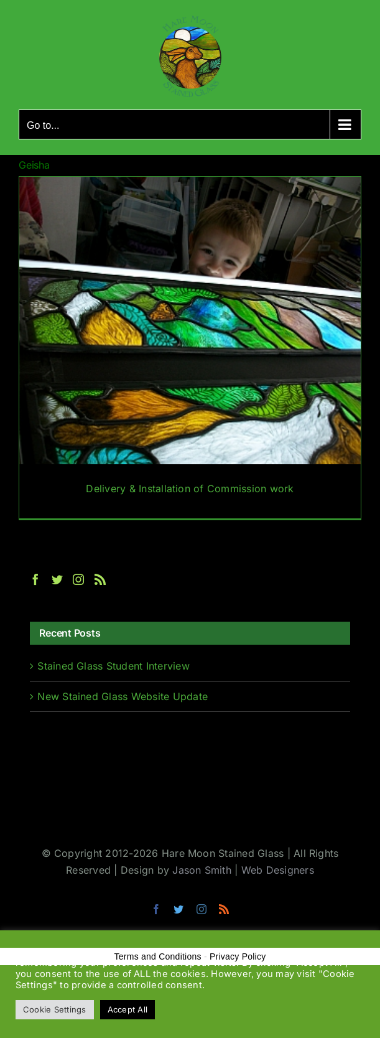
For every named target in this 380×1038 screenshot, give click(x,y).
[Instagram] (78, 579)
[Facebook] (35, 579)
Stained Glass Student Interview (113, 666)
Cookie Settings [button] (54, 1009)
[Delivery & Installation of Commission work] (190, 347)
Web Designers (277, 870)
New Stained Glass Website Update (122, 696)
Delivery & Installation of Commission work (190, 488)
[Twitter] (57, 579)
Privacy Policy (238, 956)
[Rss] (100, 579)
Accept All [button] (127, 1009)
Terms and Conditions (158, 956)
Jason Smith (201, 870)
